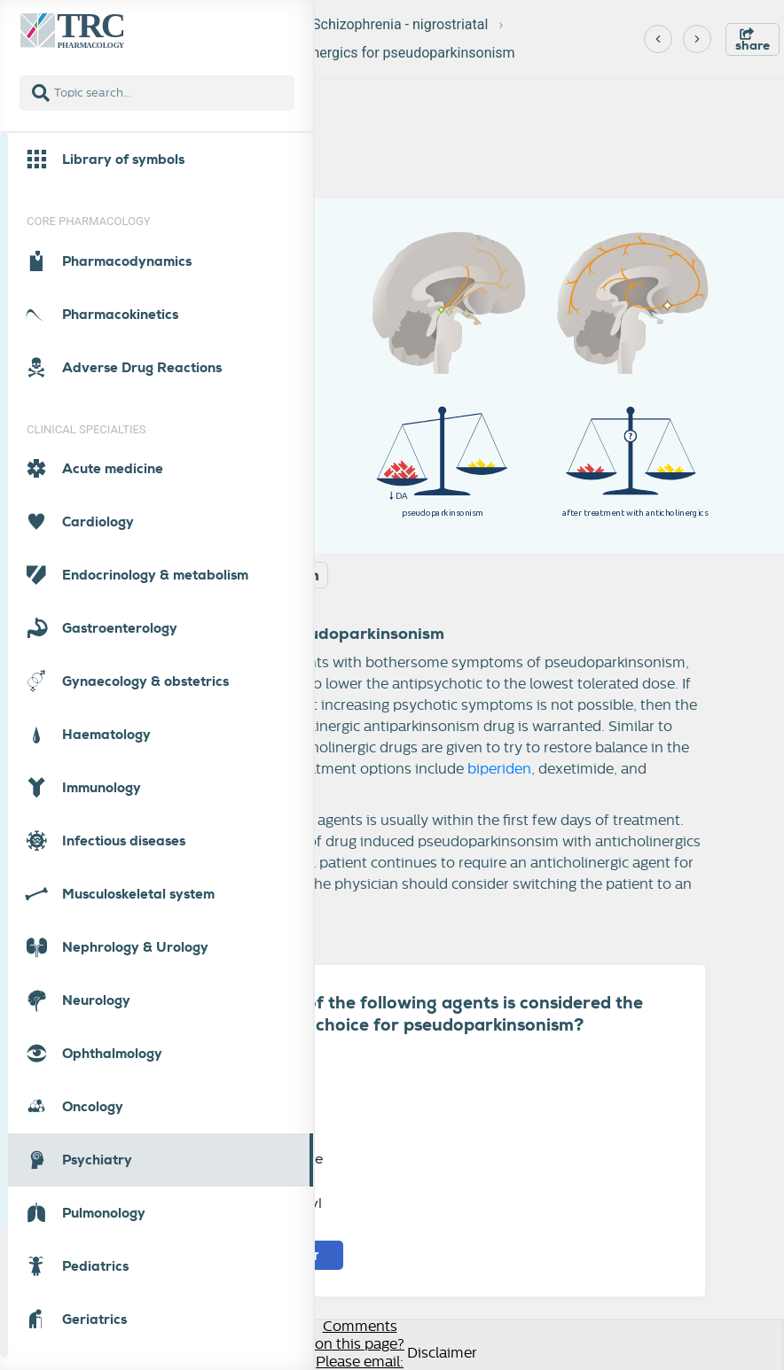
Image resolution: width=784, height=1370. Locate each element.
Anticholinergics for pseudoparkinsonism (385, 52)
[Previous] (658, 39)
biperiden (499, 769)
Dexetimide (254, 1114)
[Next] (697, 39)
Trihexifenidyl (262, 1203)
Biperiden (249, 1070)
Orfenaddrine (263, 1158)
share (752, 40)
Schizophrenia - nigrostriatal (400, 24)
